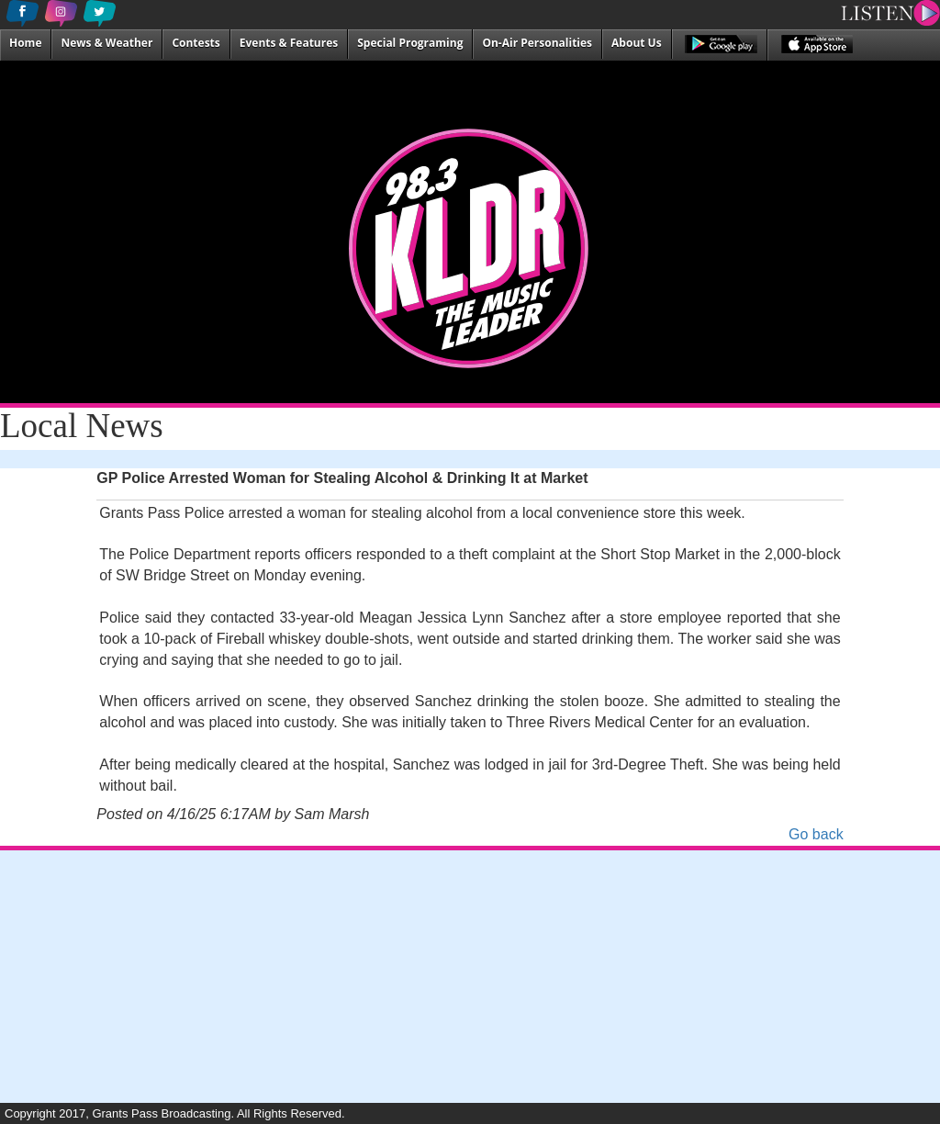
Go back (816, 834)
